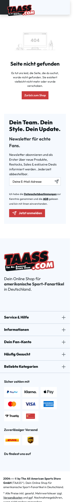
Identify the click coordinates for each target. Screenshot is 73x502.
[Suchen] (58, 7)
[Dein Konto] (61, 7)
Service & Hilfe (16, 317)
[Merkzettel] (63, 7)
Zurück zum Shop (35, 95)
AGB (45, 198)
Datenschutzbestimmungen (40, 194)
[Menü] (4, 7)
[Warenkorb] (65, 7)
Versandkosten (13, 497)
